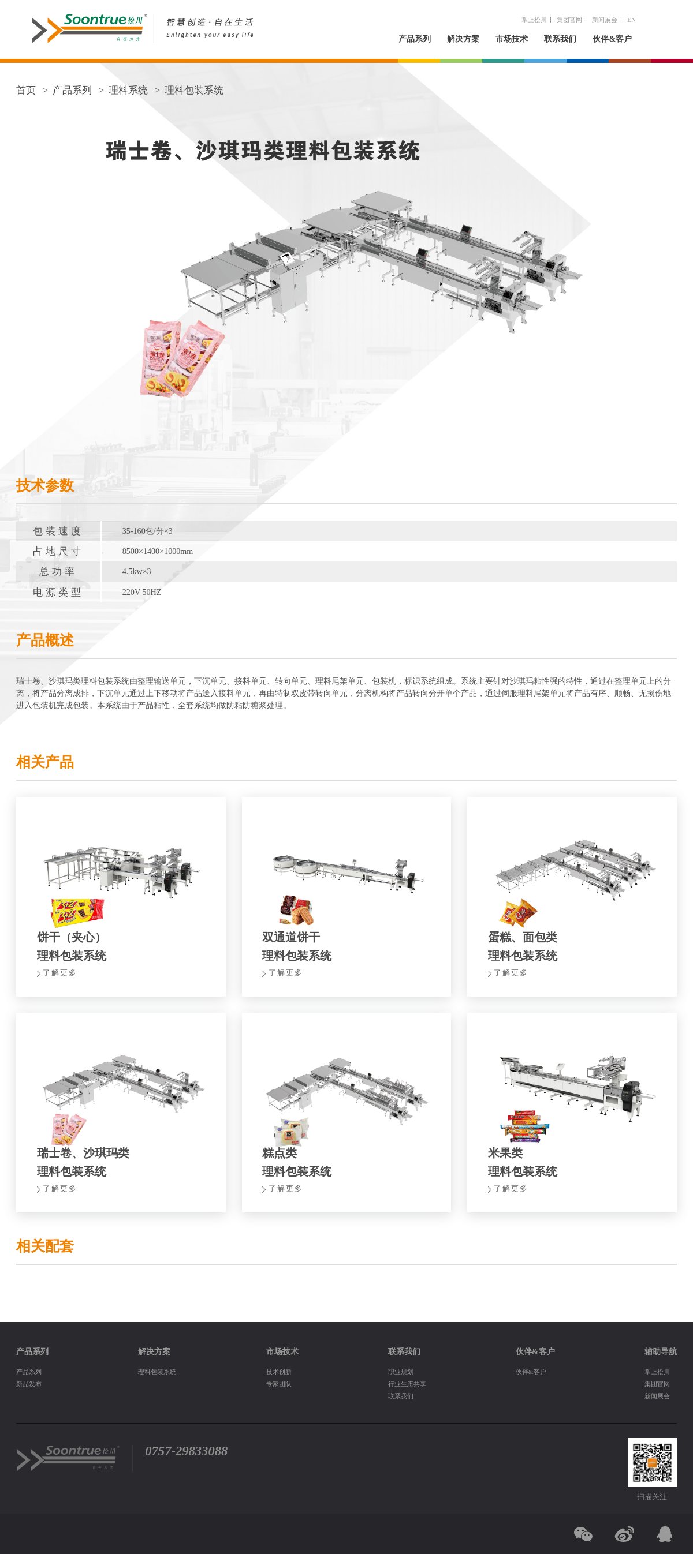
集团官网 (569, 19)
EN (631, 19)
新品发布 (29, 1383)
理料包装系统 (194, 90)
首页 (26, 90)
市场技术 (511, 38)
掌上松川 (534, 19)
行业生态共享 (407, 1383)
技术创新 (279, 1371)
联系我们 (560, 38)
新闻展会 (604, 19)
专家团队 (279, 1383)
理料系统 (128, 90)
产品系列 (414, 38)
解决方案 (463, 38)
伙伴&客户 (612, 38)
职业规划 (400, 1371)
